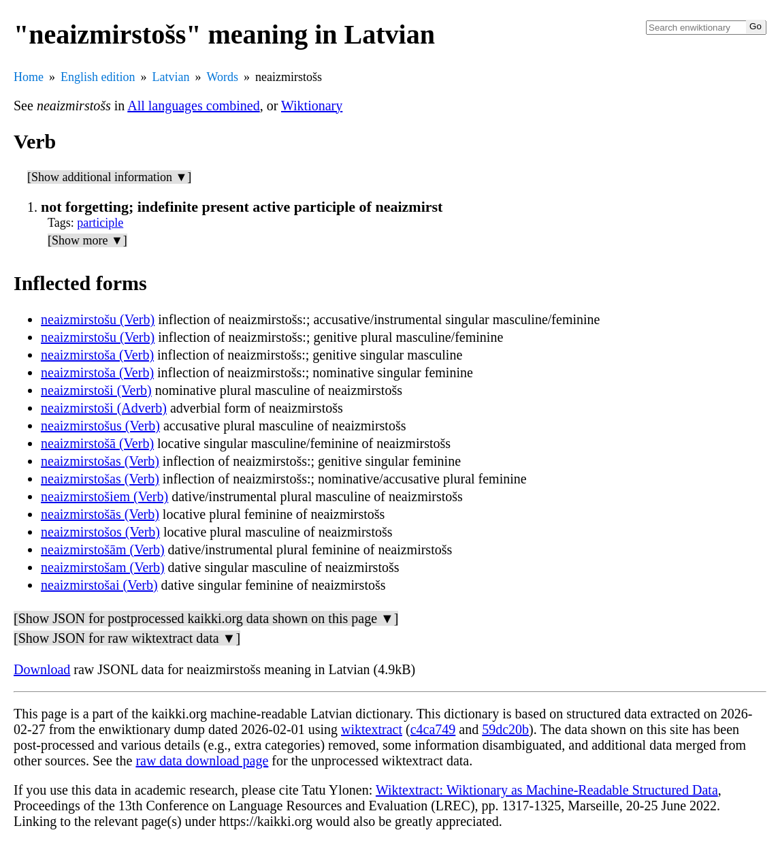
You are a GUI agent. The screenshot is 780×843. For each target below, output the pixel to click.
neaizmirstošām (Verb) (103, 549)
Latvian (171, 77)
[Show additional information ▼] (109, 177)
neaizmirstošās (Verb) (100, 514)
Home (29, 77)
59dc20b (505, 729)
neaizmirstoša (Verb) (97, 354)
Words (222, 77)
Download (42, 669)
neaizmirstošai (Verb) (99, 584)
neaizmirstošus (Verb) (100, 425)
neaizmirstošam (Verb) (103, 567)
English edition (98, 77)
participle (100, 222)
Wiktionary (311, 105)
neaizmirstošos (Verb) (100, 531)
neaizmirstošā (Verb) (97, 443)
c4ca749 (433, 729)
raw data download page (201, 760)
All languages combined (193, 105)
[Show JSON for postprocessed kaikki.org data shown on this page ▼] (206, 618)
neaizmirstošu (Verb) (98, 319)
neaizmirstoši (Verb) (96, 390)
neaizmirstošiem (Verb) (104, 496)
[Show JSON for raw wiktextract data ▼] (127, 638)
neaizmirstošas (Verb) (100, 461)
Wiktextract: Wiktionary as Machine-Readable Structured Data (547, 789)
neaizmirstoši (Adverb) (104, 407)
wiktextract (371, 729)
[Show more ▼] (87, 240)
